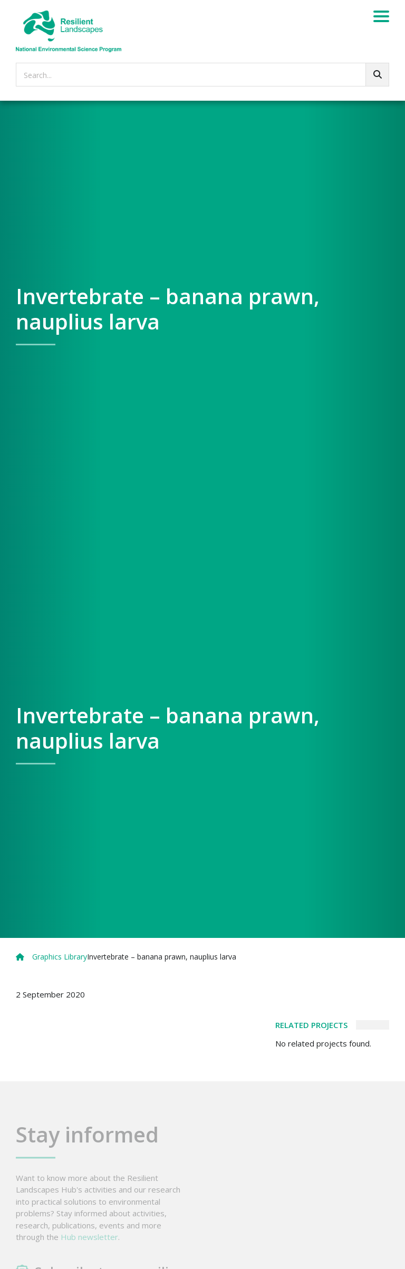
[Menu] (381, 18)
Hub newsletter (89, 1245)
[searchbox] (202, 74)
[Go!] (377, 74)
